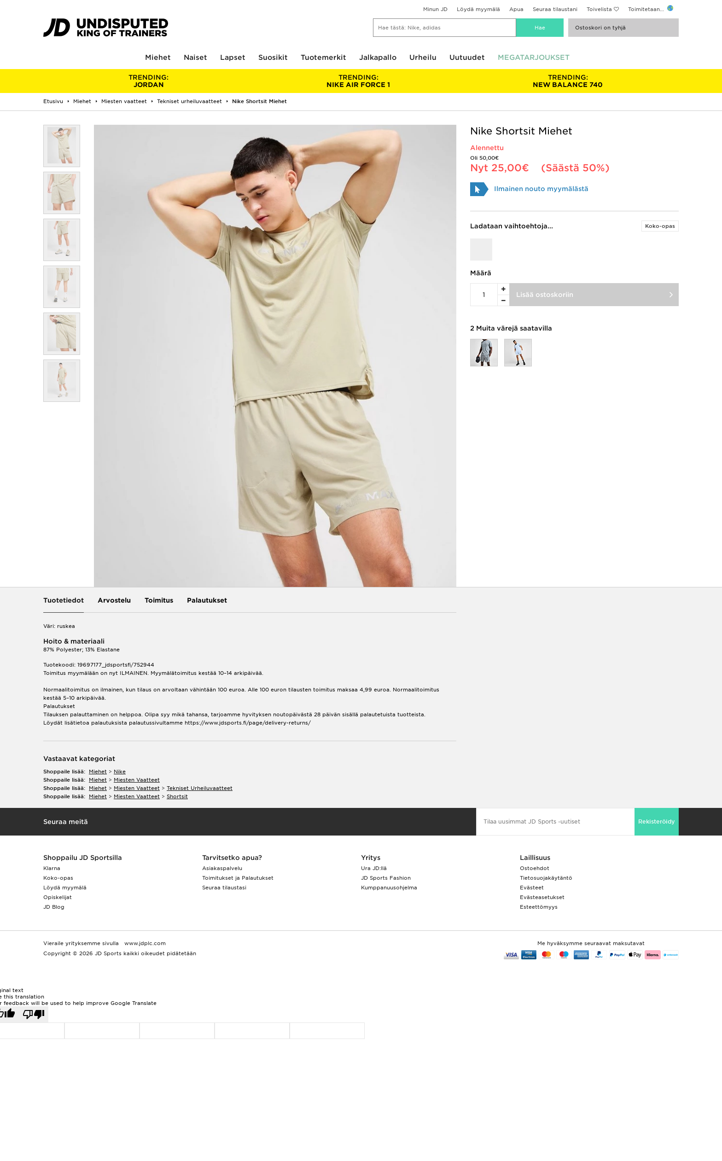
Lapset (232, 57)
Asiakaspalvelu (222, 868)
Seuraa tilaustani (555, 9)
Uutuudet (467, 57)
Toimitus (159, 600)
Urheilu (423, 57)
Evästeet (532, 887)
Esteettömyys (539, 907)
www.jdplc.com (144, 943)
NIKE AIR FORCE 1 (358, 81)
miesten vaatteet (137, 780)
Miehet (158, 57)
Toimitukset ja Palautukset (238, 878)
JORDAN (148, 81)
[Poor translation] (33, 1014)
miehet (98, 771)
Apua (516, 9)
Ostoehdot (534, 868)
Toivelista (599, 9)
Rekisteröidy (656, 821)
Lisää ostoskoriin (544, 294)
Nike (120, 771)
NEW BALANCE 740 (568, 81)
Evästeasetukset (542, 897)
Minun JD (435, 9)
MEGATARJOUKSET (534, 57)
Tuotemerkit (323, 57)
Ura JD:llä (374, 868)
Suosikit (273, 57)
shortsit (177, 796)
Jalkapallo (377, 57)
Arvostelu (114, 600)
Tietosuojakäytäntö (546, 878)
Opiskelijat (57, 897)
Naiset (195, 57)
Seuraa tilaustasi (224, 887)
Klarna (51, 868)
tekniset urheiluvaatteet (200, 788)
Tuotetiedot (63, 600)
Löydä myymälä (478, 9)
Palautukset (207, 600)
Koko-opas (660, 226)
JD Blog (53, 907)
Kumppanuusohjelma (389, 887)
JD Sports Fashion (386, 878)
